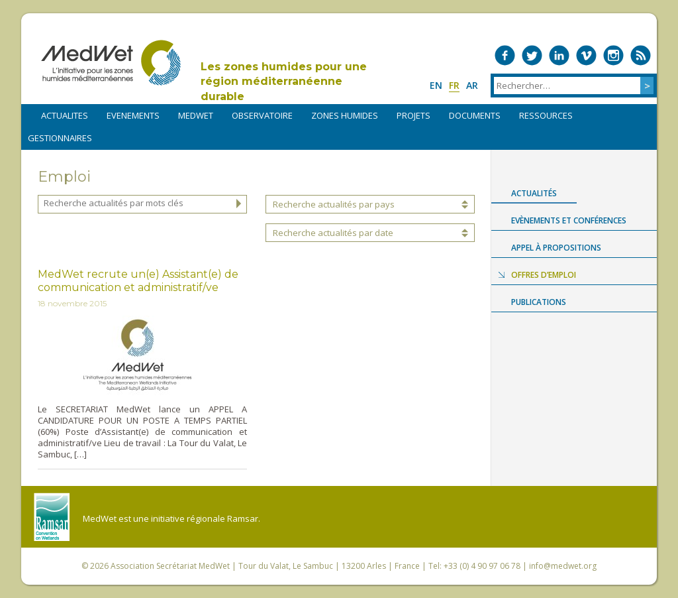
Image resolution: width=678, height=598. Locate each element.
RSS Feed (640, 55)
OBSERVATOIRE (262, 115)
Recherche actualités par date (333, 233)
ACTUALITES (64, 115)
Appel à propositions (556, 247)
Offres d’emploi (543, 274)
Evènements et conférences (568, 220)
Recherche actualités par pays (334, 204)
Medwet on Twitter (532, 55)
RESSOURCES (546, 115)
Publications (538, 302)
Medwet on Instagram (613, 55)
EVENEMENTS (133, 115)
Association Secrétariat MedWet (170, 565)
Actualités (534, 193)
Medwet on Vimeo (586, 55)
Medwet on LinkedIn (559, 55)
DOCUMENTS (475, 115)
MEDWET (195, 115)
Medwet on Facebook (505, 55)
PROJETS (413, 115)
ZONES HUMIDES (344, 115)
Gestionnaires (60, 138)
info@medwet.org (563, 565)
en (436, 85)
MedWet (111, 63)
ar (472, 85)
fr (454, 85)
